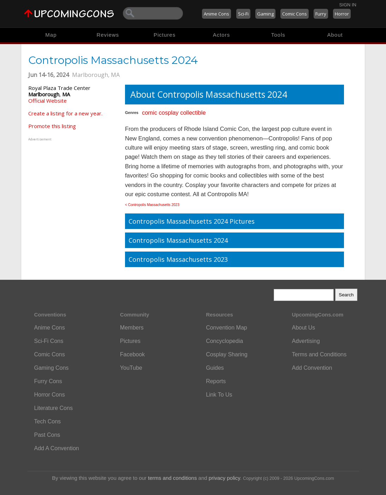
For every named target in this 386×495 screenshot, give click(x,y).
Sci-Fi (243, 14)
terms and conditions (172, 478)
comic (149, 112)
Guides (215, 368)
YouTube (131, 368)
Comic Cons (294, 14)
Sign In (347, 4)
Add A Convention (56, 448)
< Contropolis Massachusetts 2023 (152, 205)
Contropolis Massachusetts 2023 (178, 259)
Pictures (165, 35)
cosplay (169, 112)
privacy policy (224, 478)
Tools (278, 35)
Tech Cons (47, 421)
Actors (221, 35)
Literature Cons (53, 408)
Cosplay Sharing (226, 354)
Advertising (306, 341)
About (335, 35)
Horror (342, 14)
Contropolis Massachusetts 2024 (178, 240)
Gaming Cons (51, 368)
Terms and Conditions (319, 354)
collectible (193, 112)
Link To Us (219, 395)
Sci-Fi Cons (49, 341)
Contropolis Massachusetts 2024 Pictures (192, 221)
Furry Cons (48, 381)
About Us (303, 328)
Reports (216, 381)
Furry (320, 14)
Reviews (107, 35)
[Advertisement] (72, 187)
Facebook (132, 354)
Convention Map (226, 328)
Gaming (265, 14)
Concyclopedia (224, 341)
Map (51, 35)
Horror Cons (49, 395)
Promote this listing (52, 125)
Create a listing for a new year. (65, 113)
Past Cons (47, 435)
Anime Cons (216, 14)
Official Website (47, 100)
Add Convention (312, 368)
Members (132, 328)
